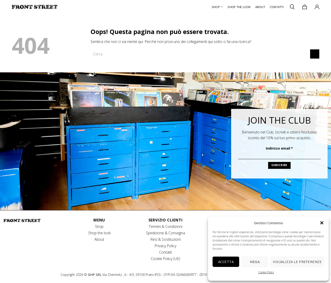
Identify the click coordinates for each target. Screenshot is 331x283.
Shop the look (99, 232)
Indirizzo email (279, 148)
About (260, 7)
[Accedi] (317, 6)
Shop (217, 7)
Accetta (226, 261)
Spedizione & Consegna (165, 232)
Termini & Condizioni (165, 226)
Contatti (277, 7)
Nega (255, 261)
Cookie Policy (266, 272)
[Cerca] (292, 6)
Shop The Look (238, 7)
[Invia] (314, 53)
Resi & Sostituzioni (165, 239)
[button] (322, 223)
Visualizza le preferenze (297, 261)
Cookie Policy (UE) (165, 258)
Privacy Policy (165, 245)
